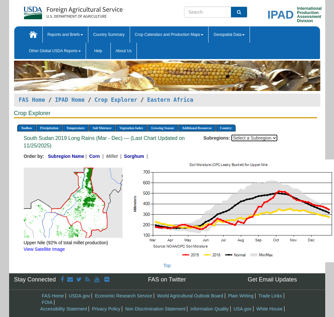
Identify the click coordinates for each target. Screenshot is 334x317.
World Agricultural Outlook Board (190, 295)
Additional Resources (197, 128)
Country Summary (109, 34)
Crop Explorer (115, 100)
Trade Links (270, 295)
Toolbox (26, 128)
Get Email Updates (272, 279)
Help (98, 51)
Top (167, 265)
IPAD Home (70, 100)
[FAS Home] (57, 11)
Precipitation (49, 128)
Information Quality (209, 308)
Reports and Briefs (65, 34)
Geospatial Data (229, 34)
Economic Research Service (123, 295)
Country (226, 128)
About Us (124, 51)
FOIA (47, 302)
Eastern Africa (170, 100)
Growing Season (162, 128)
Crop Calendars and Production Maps (169, 34)
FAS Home (32, 100)
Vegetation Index (131, 128)
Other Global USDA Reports (55, 51)
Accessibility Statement (63, 308)
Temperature (75, 128)
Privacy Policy (106, 308)
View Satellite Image (44, 249)
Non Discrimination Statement (155, 308)
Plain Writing (241, 295)
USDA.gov (79, 295)
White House (269, 308)
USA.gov (243, 308)
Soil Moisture (102, 128)
